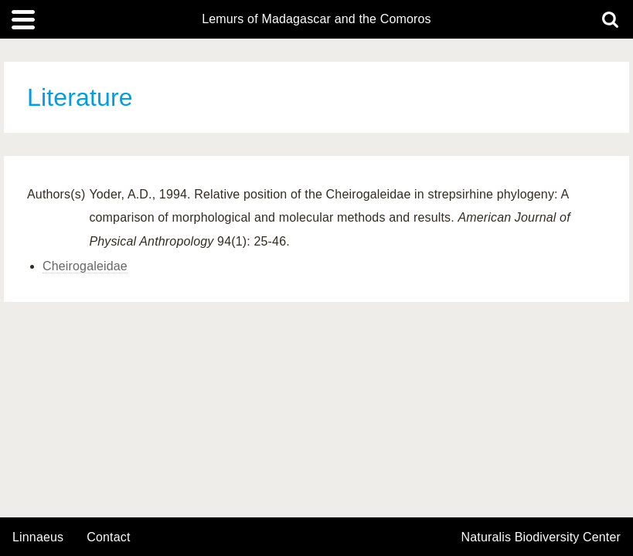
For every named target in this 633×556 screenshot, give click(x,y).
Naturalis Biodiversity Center (541, 537)
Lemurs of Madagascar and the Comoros (316, 19)
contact (108, 537)
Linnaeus (37, 537)
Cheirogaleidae (85, 266)
